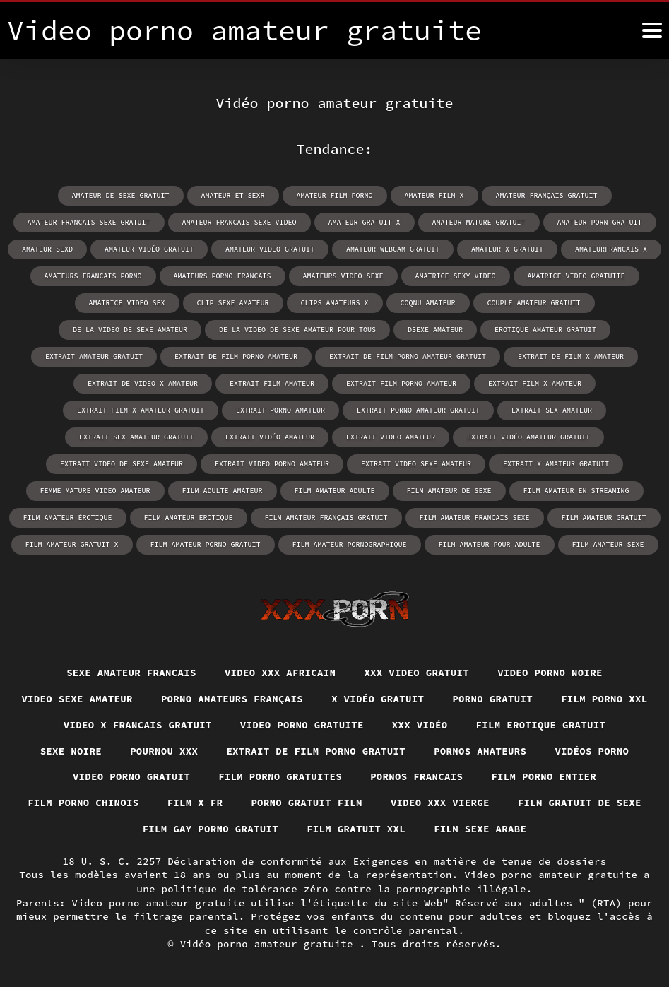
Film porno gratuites (280, 776)
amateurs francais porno (93, 275)
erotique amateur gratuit (545, 329)
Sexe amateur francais (131, 672)
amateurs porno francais (222, 275)
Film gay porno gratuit (211, 828)
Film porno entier (543, 776)
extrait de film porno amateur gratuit (407, 356)
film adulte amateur (222, 490)
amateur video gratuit (269, 249)
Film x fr (195, 802)
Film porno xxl (604, 698)
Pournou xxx (164, 751)
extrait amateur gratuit (94, 356)
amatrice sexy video (455, 275)
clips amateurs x (335, 302)
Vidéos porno (592, 751)
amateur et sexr (233, 195)
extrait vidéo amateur (269, 437)
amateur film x (434, 195)
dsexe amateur (435, 329)
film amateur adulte (335, 490)
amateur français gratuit (547, 195)
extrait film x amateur (534, 383)
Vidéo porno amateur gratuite (270, 944)
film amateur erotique (188, 517)
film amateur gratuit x (72, 544)
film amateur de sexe (449, 490)
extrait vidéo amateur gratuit (528, 437)
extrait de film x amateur (571, 356)
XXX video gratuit (416, 672)
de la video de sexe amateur (130, 329)
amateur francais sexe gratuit (89, 222)
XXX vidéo (420, 725)
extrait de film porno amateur (235, 356)
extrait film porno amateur (401, 383)
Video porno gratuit (131, 776)
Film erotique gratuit (541, 725)
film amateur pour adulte (489, 544)
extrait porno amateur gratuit (418, 410)
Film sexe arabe (480, 828)
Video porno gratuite (302, 725)
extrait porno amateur (280, 410)
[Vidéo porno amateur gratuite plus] (652, 30)
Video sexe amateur (77, 698)
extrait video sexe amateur (416, 463)
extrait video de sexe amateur (121, 463)
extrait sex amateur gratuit (136, 437)
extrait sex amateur (551, 410)
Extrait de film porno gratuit (315, 751)
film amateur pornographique (349, 544)
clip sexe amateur (233, 302)
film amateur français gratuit (326, 517)
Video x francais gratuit (138, 725)
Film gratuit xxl (356, 828)
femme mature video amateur (95, 490)
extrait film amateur (272, 383)
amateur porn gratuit (599, 222)
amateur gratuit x (364, 222)
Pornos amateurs (480, 751)
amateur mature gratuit (479, 222)
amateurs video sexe (343, 275)
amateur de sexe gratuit (121, 195)
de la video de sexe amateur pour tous (297, 329)
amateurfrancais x (611, 249)
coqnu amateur (428, 302)
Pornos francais (416, 776)
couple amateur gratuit (534, 302)
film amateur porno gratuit (205, 544)
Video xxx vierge (440, 802)
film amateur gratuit (604, 517)
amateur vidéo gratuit (149, 249)
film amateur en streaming (576, 490)
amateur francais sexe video (239, 222)
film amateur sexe (608, 544)
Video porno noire (550, 672)
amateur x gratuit (507, 249)
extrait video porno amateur (272, 463)
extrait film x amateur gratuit (140, 410)
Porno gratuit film (306, 802)
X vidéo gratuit (377, 698)
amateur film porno (335, 195)
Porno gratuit (492, 698)
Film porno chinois (83, 802)
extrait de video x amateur (143, 383)
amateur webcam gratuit (392, 249)
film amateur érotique (67, 517)
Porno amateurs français (232, 698)
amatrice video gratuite (576, 275)
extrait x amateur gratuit (556, 463)
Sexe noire (71, 751)
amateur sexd (47, 249)
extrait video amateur (390, 437)
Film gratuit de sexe (579, 802)
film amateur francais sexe (475, 517)
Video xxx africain (280, 672)
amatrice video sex (127, 302)
